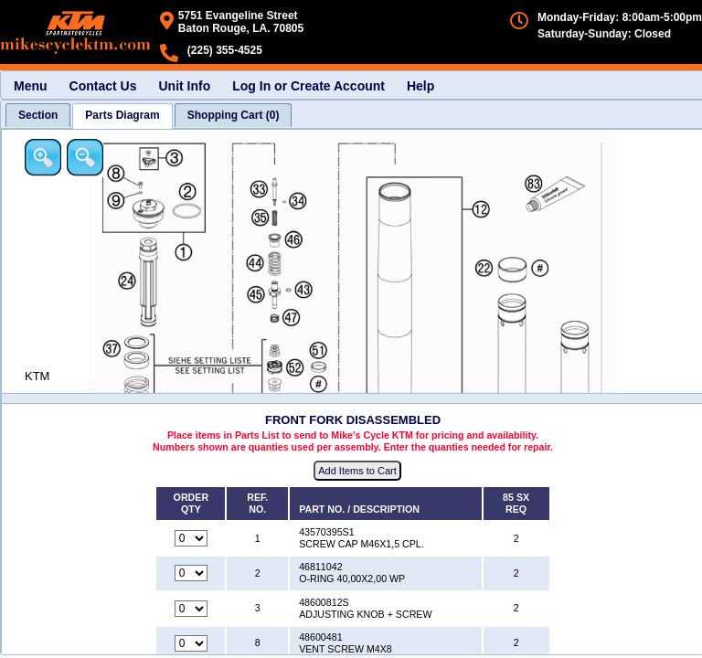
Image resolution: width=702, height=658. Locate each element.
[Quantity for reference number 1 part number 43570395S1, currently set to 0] (191, 538)
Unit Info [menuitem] (184, 86)
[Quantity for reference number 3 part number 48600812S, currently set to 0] (191, 608)
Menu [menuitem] (31, 86)
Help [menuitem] (420, 86)
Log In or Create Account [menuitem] (308, 86)
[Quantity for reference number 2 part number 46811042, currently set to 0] (191, 573)
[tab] (37, 115)
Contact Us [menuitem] (103, 86)
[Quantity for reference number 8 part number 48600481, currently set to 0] (191, 643)
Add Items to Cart (357, 470)
